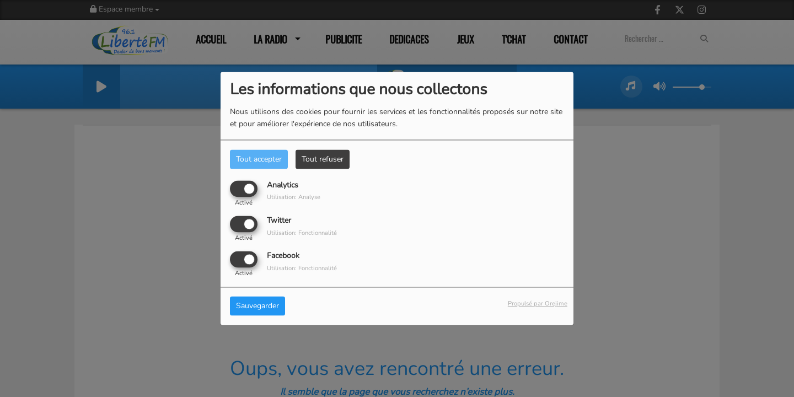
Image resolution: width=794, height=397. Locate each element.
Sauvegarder (257, 306)
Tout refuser (323, 159)
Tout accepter (259, 159)
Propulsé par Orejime (537, 304)
